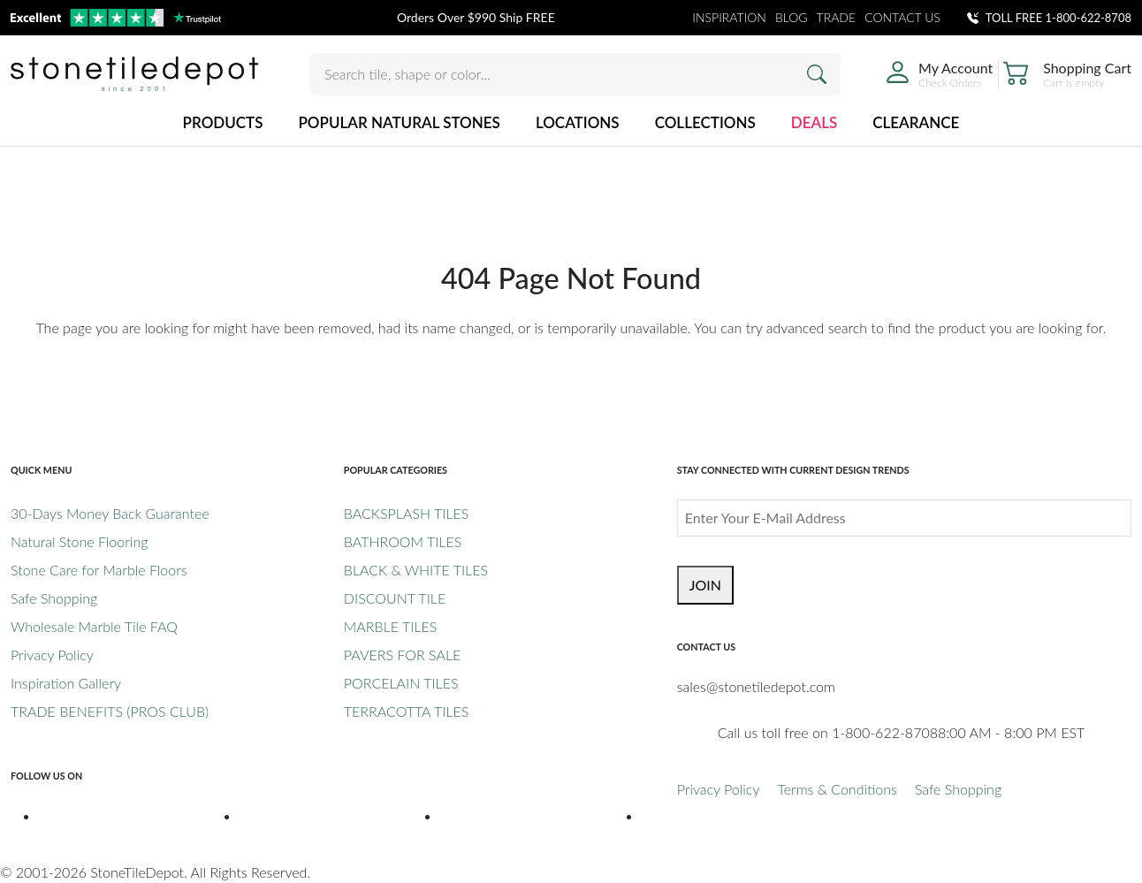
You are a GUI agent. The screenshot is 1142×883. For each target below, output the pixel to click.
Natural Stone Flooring (79, 541)
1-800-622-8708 (1088, 18)
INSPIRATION (729, 17)
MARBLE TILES (390, 626)
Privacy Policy (52, 654)
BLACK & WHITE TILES (416, 569)
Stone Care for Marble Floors (99, 569)
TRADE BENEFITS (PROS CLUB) (110, 711)
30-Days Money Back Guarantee (110, 513)
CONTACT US (902, 17)
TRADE (836, 17)
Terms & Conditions (836, 788)
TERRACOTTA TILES (406, 711)
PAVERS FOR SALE (402, 654)
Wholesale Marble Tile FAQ (94, 626)
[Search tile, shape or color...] (575, 74)
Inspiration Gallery (66, 682)
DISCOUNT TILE (394, 598)
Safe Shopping (54, 598)
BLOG (791, 17)
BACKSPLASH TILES (406, 513)
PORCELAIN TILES (401, 682)
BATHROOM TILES (402, 541)
